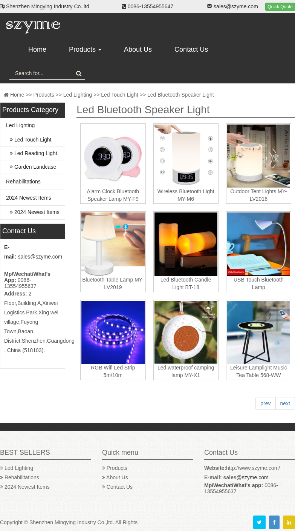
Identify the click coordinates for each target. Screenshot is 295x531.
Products (85, 49)
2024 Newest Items (28, 198)
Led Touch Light (119, 95)
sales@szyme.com (40, 257)
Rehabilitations (23, 182)
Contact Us (191, 49)
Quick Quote (280, 6)
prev (265, 403)
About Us (138, 49)
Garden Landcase (33, 167)
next (285, 403)
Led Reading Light (33, 153)
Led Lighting (77, 95)
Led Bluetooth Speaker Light (180, 95)
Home (37, 49)
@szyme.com (253, 477)
